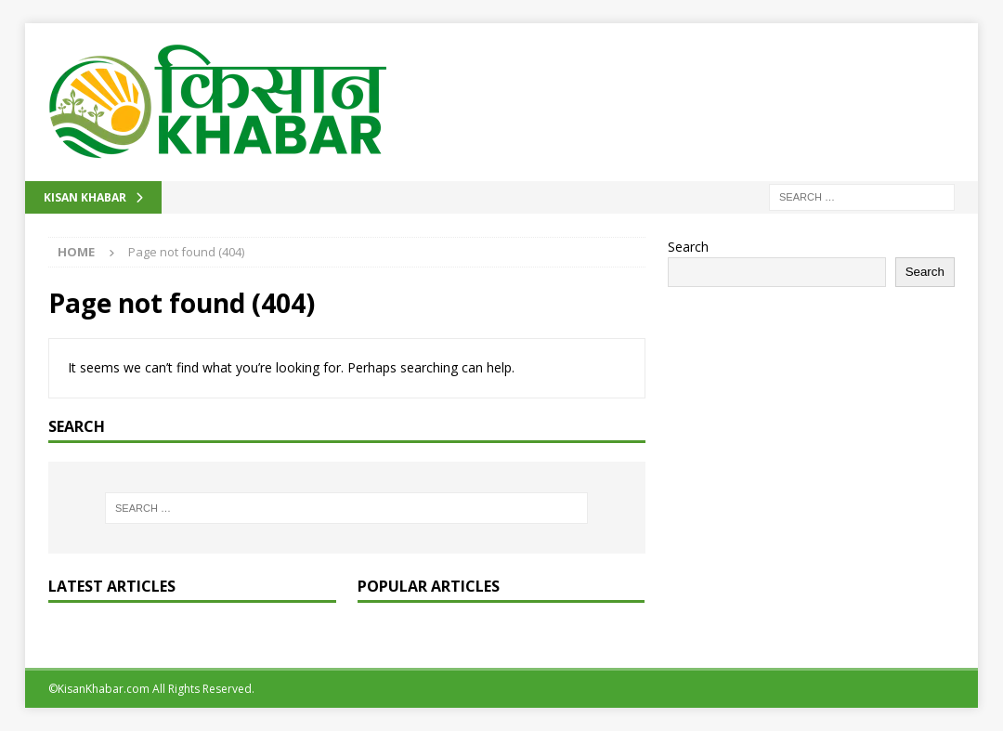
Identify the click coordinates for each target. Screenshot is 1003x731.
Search (688, 246)
